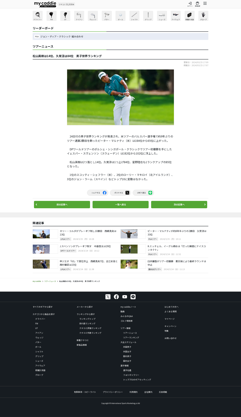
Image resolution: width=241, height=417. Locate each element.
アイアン (39, 332)
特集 (167, 330)
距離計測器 (40, 370)
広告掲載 (163, 391)
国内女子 (127, 360)
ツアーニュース (130, 332)
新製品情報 (82, 344)
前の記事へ (62, 204)
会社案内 (148, 391)
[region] (120, 16)
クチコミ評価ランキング (90, 328)
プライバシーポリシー (113, 391)
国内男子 (127, 356)
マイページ (170, 318)
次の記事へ (179, 204)
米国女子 (127, 351)
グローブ (39, 374)
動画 (122, 311)
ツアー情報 (125, 328)
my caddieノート (128, 306)
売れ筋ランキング (87, 323)
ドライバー (40, 318)
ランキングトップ (87, 318)
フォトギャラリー (131, 374)
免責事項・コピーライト (85, 391)
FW (36, 323)
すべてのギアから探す (43, 306)
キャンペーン (170, 326)
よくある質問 (171, 311)
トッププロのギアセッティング (137, 379)
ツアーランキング (131, 337)
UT (36, 328)
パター (38, 342)
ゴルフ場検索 (126, 320)
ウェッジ (39, 337)
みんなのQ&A (126, 316)
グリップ (39, 356)
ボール (38, 346)
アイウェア (40, 365)
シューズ (39, 360)
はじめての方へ (172, 306)
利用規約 (134, 391)
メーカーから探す (85, 306)
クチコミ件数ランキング (90, 332)
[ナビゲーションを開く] (205, 4)
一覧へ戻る (120, 204)
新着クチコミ (83, 340)
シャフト (39, 351)
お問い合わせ (171, 338)
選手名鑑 (127, 370)
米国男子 (127, 346)
